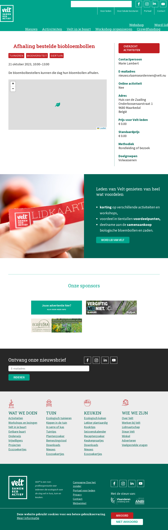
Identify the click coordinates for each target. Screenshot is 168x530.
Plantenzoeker (55, 436)
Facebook (139, 4)
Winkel (126, 436)
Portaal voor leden (84, 490)
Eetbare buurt (17, 431)
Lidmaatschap (131, 427)
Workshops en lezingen (22, 423)
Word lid (161, 25)
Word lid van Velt (112, 243)
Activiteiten (52, 29)
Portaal (147, 10)
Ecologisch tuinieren (59, 418)
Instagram (147, 4)
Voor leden (105, 10)
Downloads (53, 445)
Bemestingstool (56, 440)
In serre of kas (55, 427)
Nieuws (31, 29)
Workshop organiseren (113, 29)
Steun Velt (128, 431)
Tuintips (51, 431)
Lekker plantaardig (96, 423)
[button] (57, 104)
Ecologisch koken (95, 418)
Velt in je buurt (79, 29)
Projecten (14, 445)
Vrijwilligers (15, 440)
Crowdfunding (148, 29)
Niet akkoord (127, 521)
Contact (161, 10)
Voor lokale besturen (127, 10)
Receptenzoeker (94, 436)
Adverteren (129, 440)
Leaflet (101, 128)
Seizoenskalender (95, 431)
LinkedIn (155, 4)
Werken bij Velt (131, 423)
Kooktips (89, 427)
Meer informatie (28, 518)
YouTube (163, 4)
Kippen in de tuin (56, 423)
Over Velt (127, 418)
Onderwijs (14, 436)
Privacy (77, 494)
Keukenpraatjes (94, 440)
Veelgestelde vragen (134, 445)
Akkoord (122, 515)
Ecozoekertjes (17, 449)
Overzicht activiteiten (132, 48)
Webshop (136, 25)
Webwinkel (79, 503)
